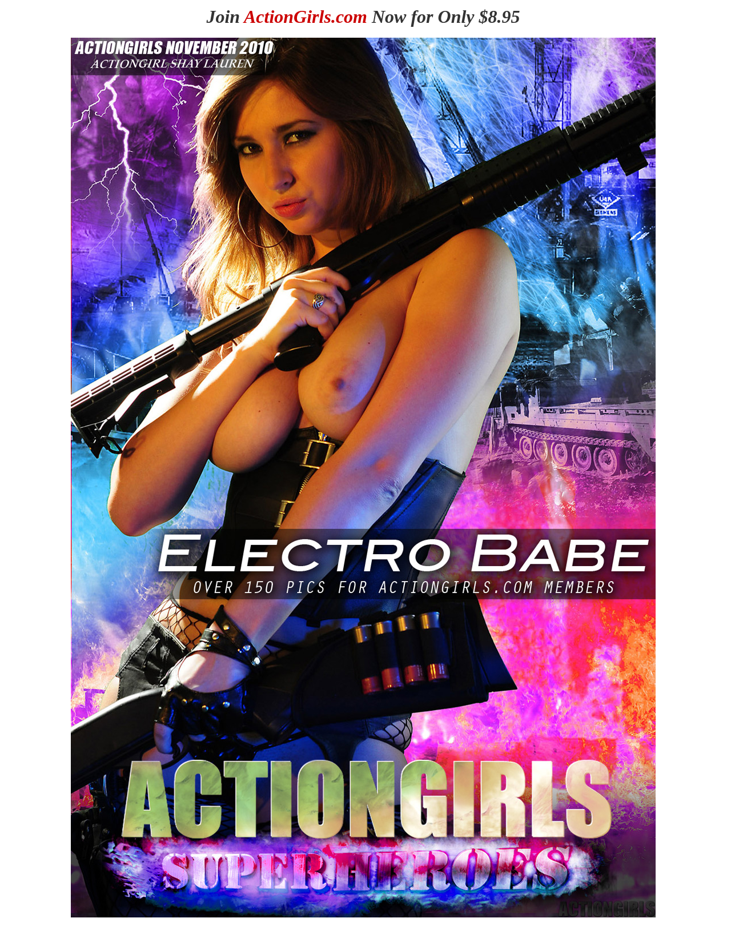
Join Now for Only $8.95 (363, 16)
